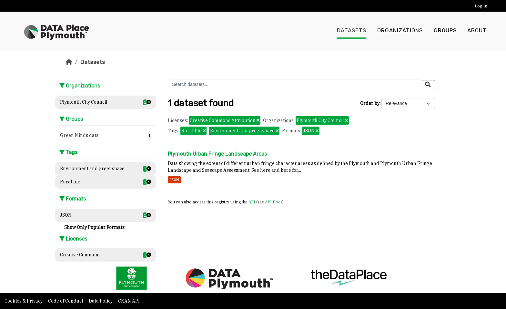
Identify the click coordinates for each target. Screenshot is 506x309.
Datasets (351, 30)
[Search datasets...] (294, 84)
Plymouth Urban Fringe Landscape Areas (217, 154)
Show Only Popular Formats (94, 227)
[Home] (69, 62)
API (251, 201)
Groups (445, 30)
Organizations (400, 30)
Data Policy (101, 301)
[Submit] (428, 84)
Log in (481, 6)
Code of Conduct (66, 301)
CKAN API (129, 301)
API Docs (273, 201)
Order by (370, 103)
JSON (174, 180)
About (477, 30)
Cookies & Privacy (24, 301)
